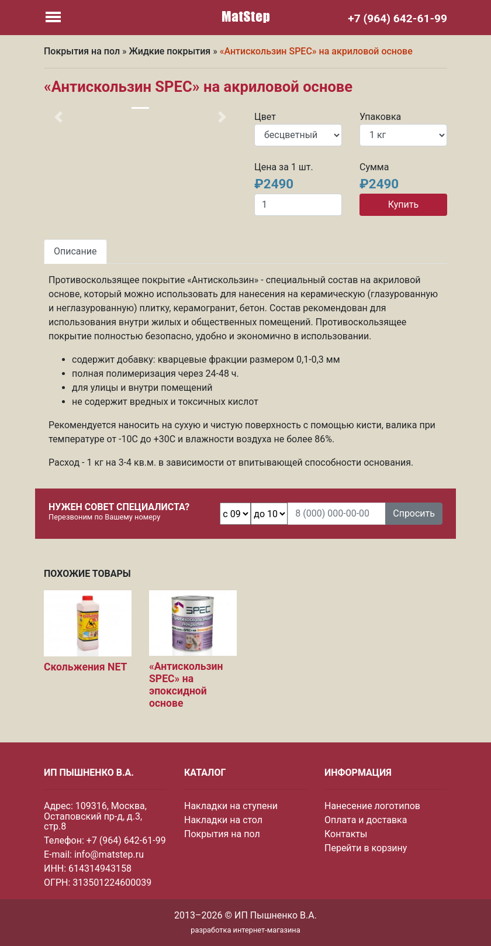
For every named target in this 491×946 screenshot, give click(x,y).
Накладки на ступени (231, 805)
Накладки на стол (223, 819)
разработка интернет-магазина (245, 930)
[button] (58, 117)
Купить (403, 204)
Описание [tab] (75, 251)
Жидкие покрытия (170, 51)
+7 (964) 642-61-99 (126, 840)
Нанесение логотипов (372, 805)
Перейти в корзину (365, 848)
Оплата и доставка (365, 819)
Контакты (345, 834)
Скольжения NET (85, 667)
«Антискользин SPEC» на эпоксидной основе (186, 685)
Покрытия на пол (82, 51)
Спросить (414, 513)
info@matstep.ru (109, 854)
